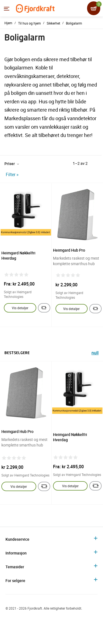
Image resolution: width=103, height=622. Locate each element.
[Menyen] (6, 8)
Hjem (8, 23)
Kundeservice (17, 539)
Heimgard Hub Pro (69, 250)
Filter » (12, 174)
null (95, 353)
